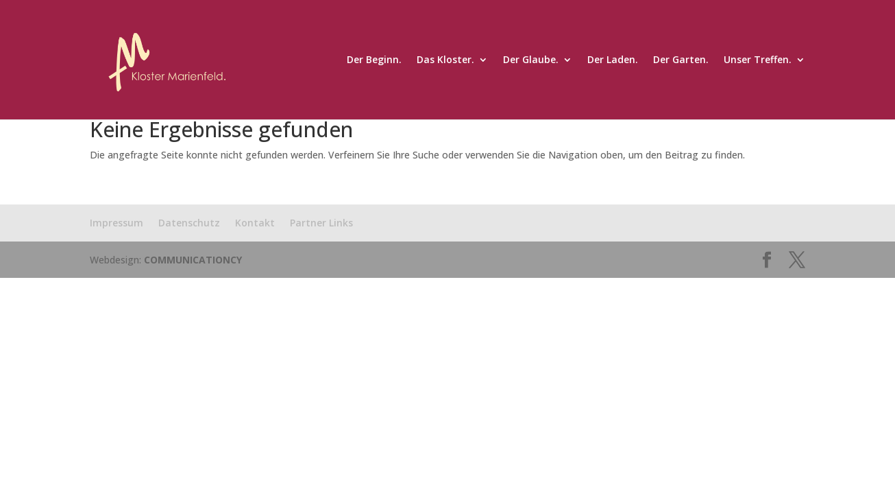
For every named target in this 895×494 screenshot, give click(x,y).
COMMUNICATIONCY (193, 259)
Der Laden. (612, 60)
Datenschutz (189, 222)
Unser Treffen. (758, 60)
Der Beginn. (374, 60)
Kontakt (255, 222)
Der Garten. (681, 60)
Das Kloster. (445, 60)
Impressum (116, 222)
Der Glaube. (531, 60)
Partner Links (321, 222)
